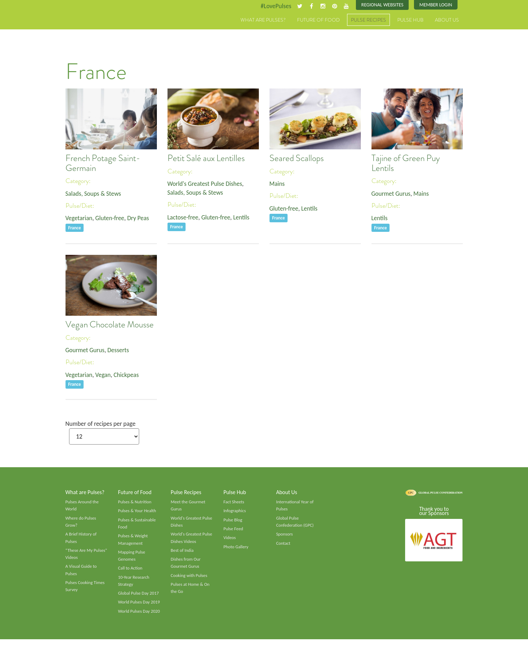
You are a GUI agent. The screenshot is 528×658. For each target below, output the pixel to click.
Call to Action (130, 571)
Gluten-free (111, 219)
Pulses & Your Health (137, 512)
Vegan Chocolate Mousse (110, 325)
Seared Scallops (296, 158)
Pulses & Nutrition (135, 503)
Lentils (243, 218)
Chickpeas (128, 375)
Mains (277, 184)
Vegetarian (79, 219)
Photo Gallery (236, 549)
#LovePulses (273, 6)
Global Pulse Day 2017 (139, 597)
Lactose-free (183, 218)
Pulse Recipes (368, 20)
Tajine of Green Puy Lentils (405, 163)
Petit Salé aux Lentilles (206, 158)
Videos (229, 540)
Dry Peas (140, 219)
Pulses (98, 27)
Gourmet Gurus (391, 194)
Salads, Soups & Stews (94, 194)
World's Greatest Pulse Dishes (206, 184)
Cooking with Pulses (189, 578)
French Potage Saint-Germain (103, 163)
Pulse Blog (233, 522)
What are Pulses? (263, 20)
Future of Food (318, 20)
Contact (283, 545)
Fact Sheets (234, 503)
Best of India (182, 553)
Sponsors (284, 536)
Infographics (234, 512)
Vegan (104, 375)
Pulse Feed (233, 531)
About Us (447, 20)
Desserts (120, 350)
